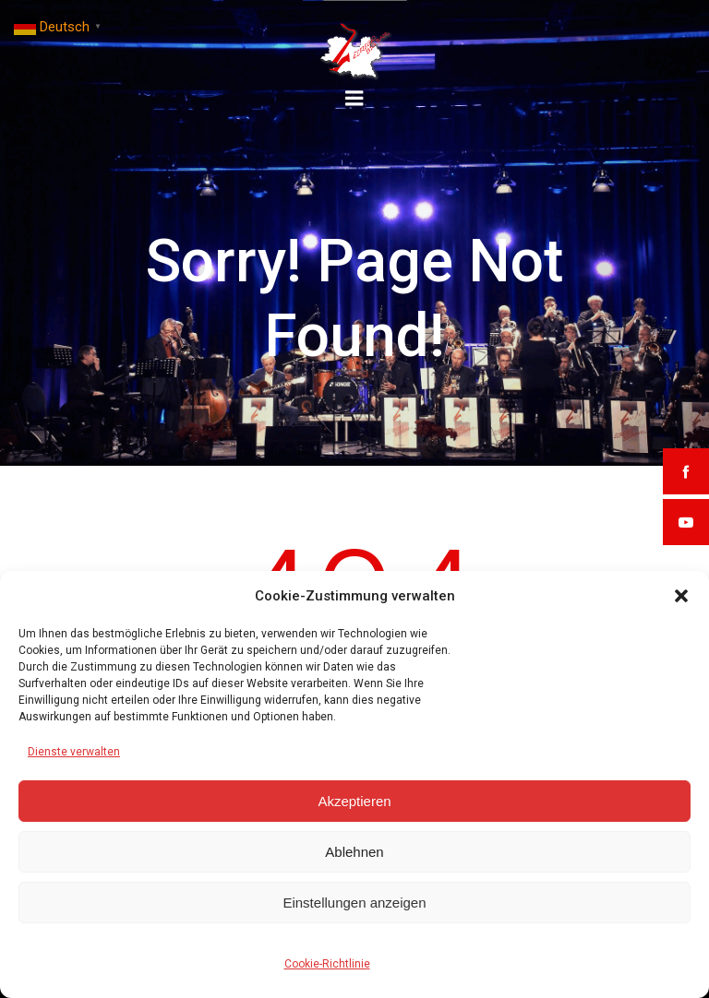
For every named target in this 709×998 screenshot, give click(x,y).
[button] (681, 596)
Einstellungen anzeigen (354, 902)
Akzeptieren (354, 801)
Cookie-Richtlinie (327, 963)
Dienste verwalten (74, 751)
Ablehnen (354, 852)
